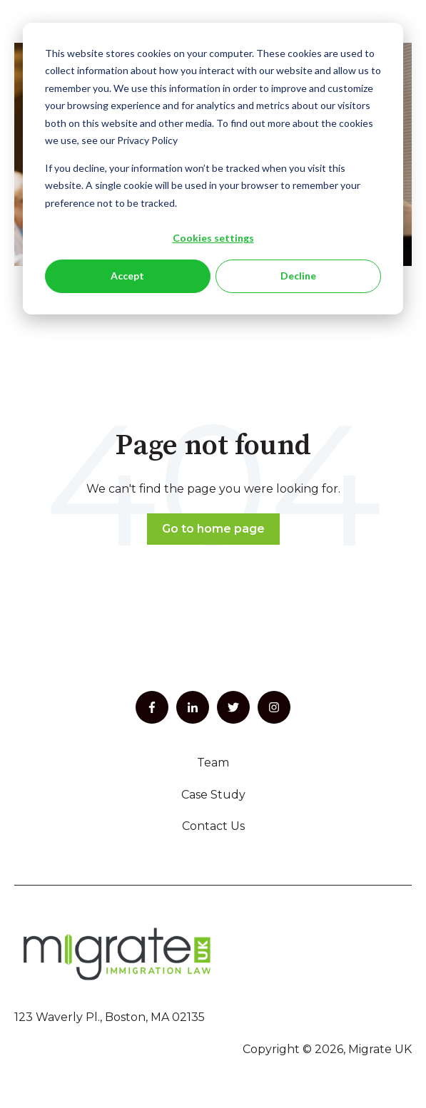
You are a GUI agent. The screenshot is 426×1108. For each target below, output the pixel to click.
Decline (298, 276)
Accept (127, 276)
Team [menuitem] (213, 762)
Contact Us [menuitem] (213, 826)
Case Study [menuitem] (213, 794)
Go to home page (213, 528)
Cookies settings (213, 238)
